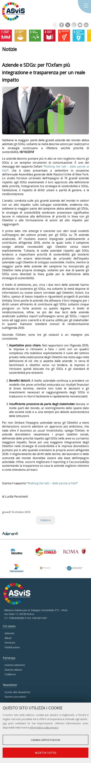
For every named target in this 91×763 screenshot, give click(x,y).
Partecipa (9, 658)
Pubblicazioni (12, 647)
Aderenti (9, 633)
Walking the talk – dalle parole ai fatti (52, 483)
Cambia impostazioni (45, 740)
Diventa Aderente (15, 665)
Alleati (8, 638)
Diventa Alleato (13, 669)
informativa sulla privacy (44, 727)
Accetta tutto (45, 752)
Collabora (10, 674)
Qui (5, 723)
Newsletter (10, 685)
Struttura (10, 642)
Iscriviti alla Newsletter (17, 692)
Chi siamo (9, 626)
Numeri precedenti (15, 696)
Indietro (45, 520)
